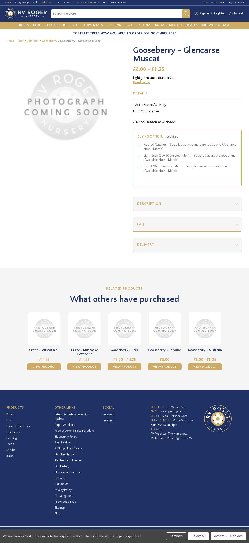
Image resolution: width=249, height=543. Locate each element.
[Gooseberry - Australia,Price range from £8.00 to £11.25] (205, 328)
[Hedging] (114, 25)
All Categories (63, 496)
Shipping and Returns (68, 472)
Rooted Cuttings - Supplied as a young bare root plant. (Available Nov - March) (190, 147)
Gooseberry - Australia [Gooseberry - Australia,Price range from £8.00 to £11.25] (205, 350)
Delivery (145, 245)
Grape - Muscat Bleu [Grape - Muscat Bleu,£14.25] (44, 350)
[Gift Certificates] (183, 25)
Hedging (11, 438)
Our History (62, 466)
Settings (176, 536)
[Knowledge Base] (216, 25)
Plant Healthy (63, 442)
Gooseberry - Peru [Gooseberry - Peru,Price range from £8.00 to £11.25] (124, 350)
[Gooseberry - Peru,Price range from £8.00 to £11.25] (124, 328)
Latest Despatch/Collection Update (72, 417)
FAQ (140, 224)
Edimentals (13, 432)
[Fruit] (37, 25)
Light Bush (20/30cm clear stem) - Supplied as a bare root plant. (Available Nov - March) (189, 158)
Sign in (204, 13)
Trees (10, 444)
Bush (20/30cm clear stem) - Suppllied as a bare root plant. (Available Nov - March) (186, 168)
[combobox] (116, 13)
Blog (57, 513)
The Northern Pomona (68, 460)
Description (149, 204)
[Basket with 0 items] (238, 13)
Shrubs (10, 450)
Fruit (9, 420)
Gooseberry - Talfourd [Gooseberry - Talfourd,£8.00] (164, 350)
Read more (141, 82)
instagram (109, 420)
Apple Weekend (65, 425)
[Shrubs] (145, 25)
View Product (44, 366)
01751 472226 (61, 2)
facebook (109, 414)
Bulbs (10, 456)
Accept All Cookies (228, 536)
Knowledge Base (65, 501)
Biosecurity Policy (66, 436)
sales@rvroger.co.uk (25, 2)
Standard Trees (64, 454)
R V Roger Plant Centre (68, 448)
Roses (10, 414)
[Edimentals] (93, 25)
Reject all (198, 536)
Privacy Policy (63, 490)
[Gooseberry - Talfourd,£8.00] (164, 328)
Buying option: (158, 136)
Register (219, 13)
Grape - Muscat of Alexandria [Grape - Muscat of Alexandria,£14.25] (84, 352)
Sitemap (60, 507)
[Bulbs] (160, 25)
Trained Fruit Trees (18, 426)
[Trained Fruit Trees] (63, 25)
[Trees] (130, 25)
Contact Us (61, 484)
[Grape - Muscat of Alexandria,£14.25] (84, 328)
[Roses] (24, 25)
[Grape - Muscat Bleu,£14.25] (44, 328)
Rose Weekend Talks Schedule (74, 430)
